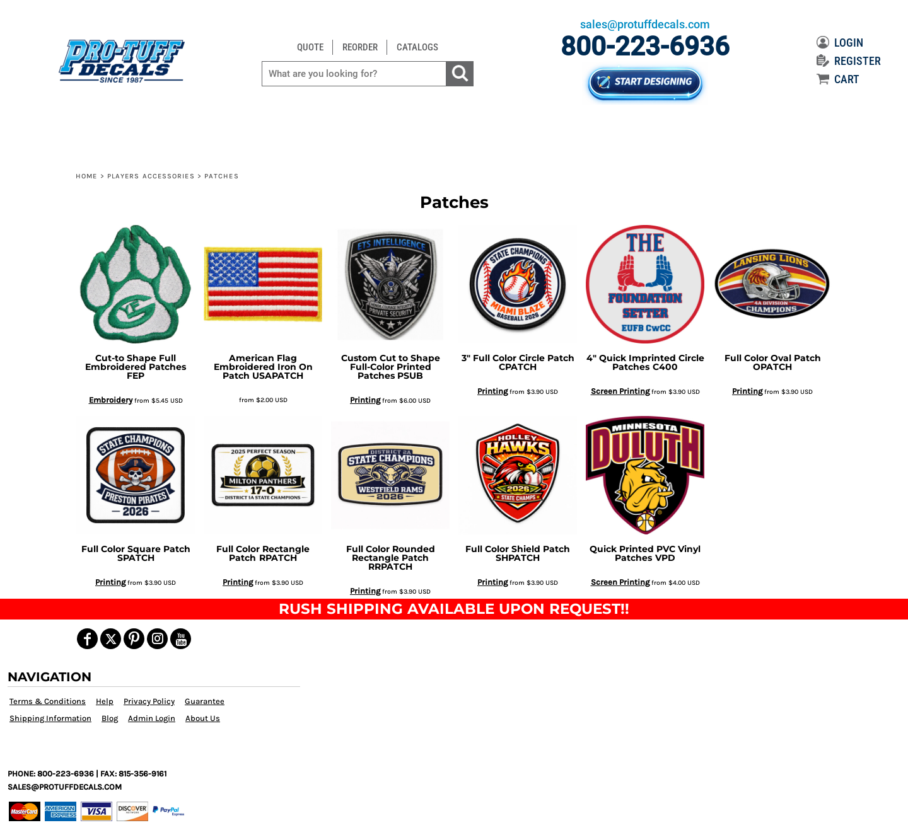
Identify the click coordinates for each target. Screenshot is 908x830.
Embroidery (110, 400)
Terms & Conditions (47, 701)
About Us (202, 718)
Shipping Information (50, 718)
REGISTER (849, 60)
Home (86, 176)
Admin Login (151, 718)
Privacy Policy (149, 701)
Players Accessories (151, 176)
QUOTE (310, 47)
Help (105, 701)
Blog (110, 718)
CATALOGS (417, 47)
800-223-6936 (645, 46)
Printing (365, 400)
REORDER (360, 47)
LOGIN (840, 42)
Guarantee (204, 701)
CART (838, 79)
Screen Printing (620, 391)
